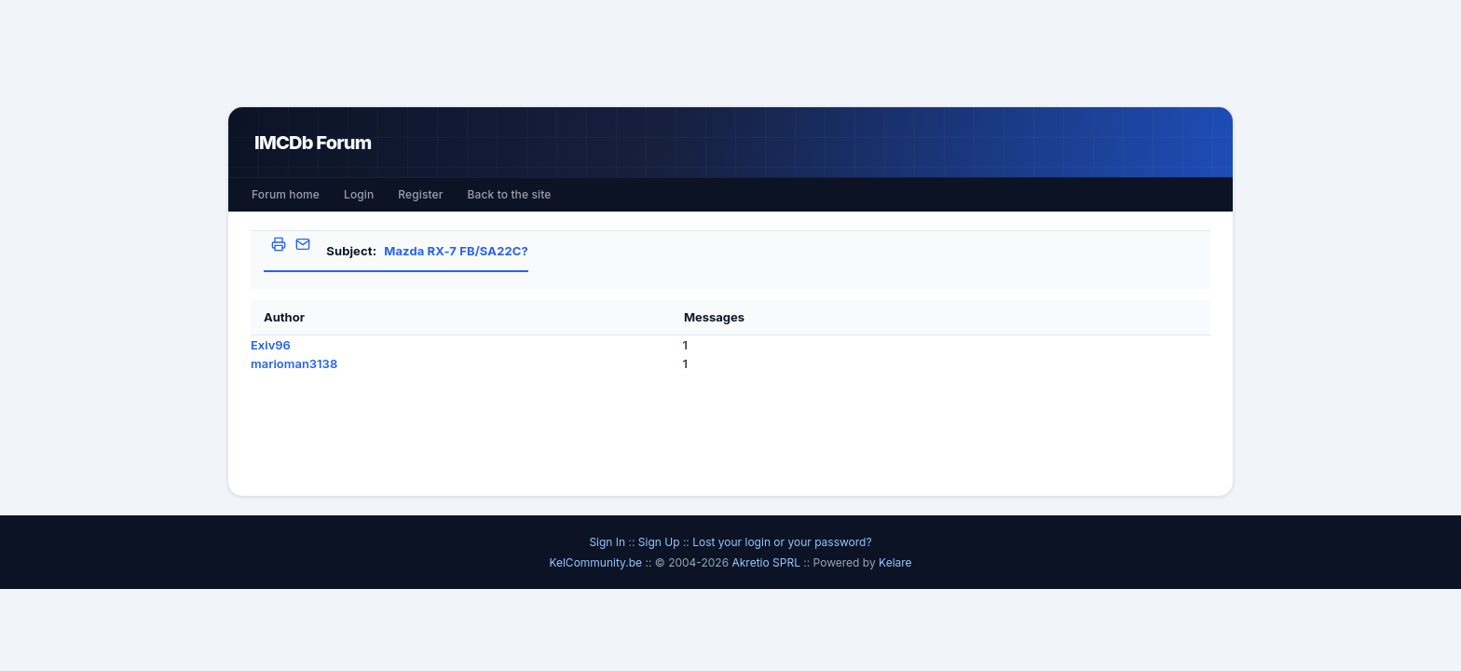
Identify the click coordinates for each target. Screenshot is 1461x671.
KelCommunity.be (597, 562)
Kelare (895, 562)
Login (359, 194)
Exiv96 (271, 344)
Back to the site (510, 194)
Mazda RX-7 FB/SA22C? (456, 250)
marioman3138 (294, 363)
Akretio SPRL (767, 562)
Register (420, 194)
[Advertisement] (730, 53)
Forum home (286, 194)
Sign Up (659, 542)
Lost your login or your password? (781, 542)
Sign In (607, 542)
